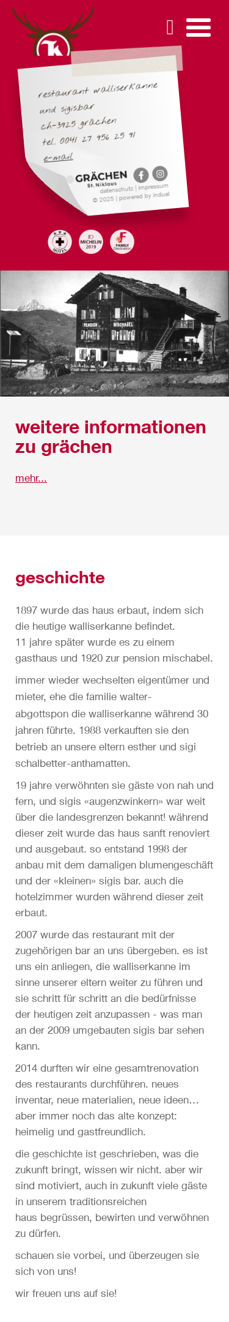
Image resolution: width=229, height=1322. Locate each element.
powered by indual (144, 195)
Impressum (153, 186)
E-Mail (58, 157)
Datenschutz (118, 189)
